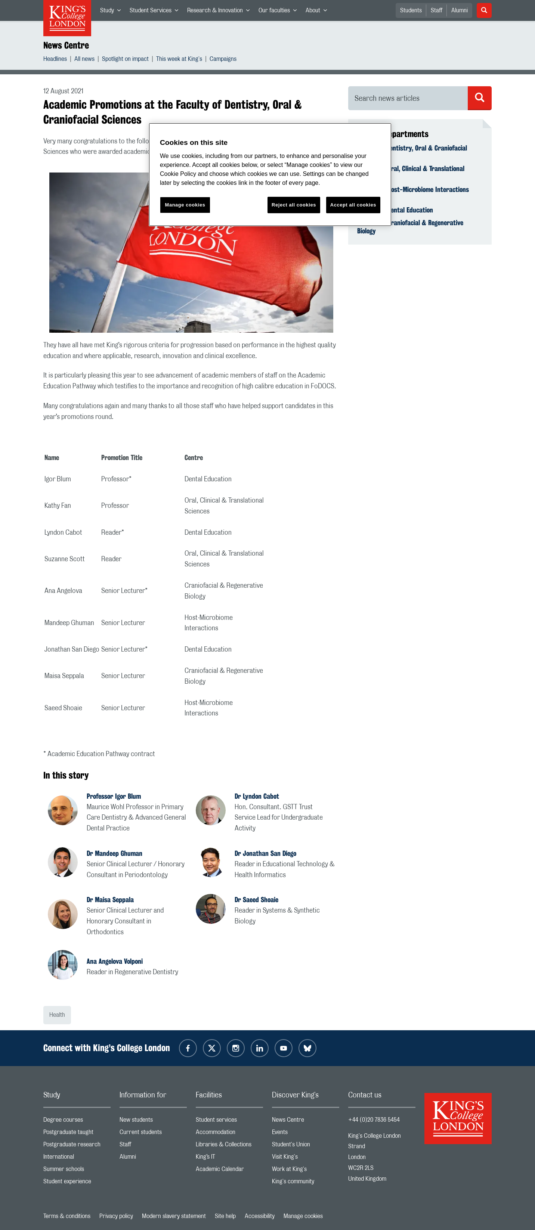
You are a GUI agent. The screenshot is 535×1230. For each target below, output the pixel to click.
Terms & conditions (66, 1216)
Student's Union (305, 1146)
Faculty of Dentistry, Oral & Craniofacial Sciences (412, 152)
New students (153, 1121)
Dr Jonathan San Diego (265, 853)
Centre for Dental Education (395, 210)
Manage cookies (303, 1216)
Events (305, 1134)
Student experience (77, 1183)
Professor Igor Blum (114, 796)
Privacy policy (116, 1216)
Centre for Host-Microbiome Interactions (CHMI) (413, 193)
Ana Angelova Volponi (115, 961)
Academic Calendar (229, 1170)
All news (84, 60)
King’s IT (229, 1158)
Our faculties (280, 11)
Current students (153, 1134)
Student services (229, 1121)
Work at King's (305, 1170)
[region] (270, 174)
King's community (305, 1183)
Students (411, 10)
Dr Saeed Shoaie (256, 899)
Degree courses (77, 1121)
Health (57, 1015)
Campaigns (223, 60)
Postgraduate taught (77, 1134)
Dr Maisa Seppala (110, 899)
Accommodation (229, 1134)
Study (112, 11)
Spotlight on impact (125, 60)
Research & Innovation (220, 11)
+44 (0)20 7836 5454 (374, 1120)
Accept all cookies (353, 205)
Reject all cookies (294, 205)
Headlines (55, 60)
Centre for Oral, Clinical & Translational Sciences (410, 172)
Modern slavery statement (174, 1216)
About (318, 11)
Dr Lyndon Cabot (257, 796)
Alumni (459, 10)
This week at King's (179, 60)
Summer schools (77, 1170)
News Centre (66, 45)
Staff (436, 10)
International (77, 1158)
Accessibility (260, 1216)
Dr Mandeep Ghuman (114, 853)
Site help (225, 1216)
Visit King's (305, 1158)
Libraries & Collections (229, 1146)
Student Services (156, 11)
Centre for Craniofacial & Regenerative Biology (410, 227)
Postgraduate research (77, 1146)
